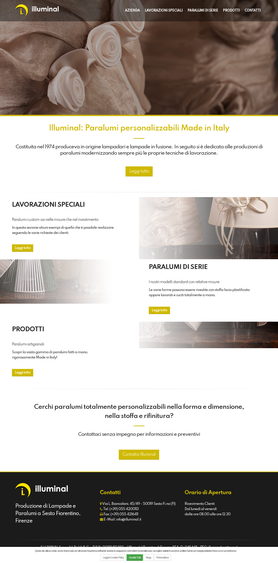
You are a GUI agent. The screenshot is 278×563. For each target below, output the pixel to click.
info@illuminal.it (128, 519)
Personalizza (162, 557)
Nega (148, 557)
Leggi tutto (139, 171)
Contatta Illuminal (139, 462)
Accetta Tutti (135, 557)
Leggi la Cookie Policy (113, 557)
